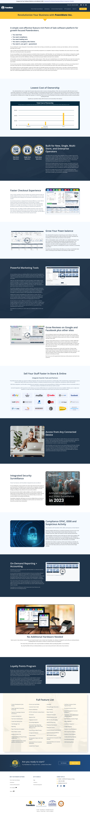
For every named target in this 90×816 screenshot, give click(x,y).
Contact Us (35, 782)
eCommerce (47, 8)
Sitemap (38, 811)
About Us (74, 8)
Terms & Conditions (49, 811)
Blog (34, 780)
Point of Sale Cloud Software (37, 8)
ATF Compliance (68, 8)
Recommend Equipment (37, 784)
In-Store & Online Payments (57, 8)
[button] (27, 241)
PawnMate (42, 809)
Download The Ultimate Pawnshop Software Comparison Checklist (59, 1)
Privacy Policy (43, 811)
